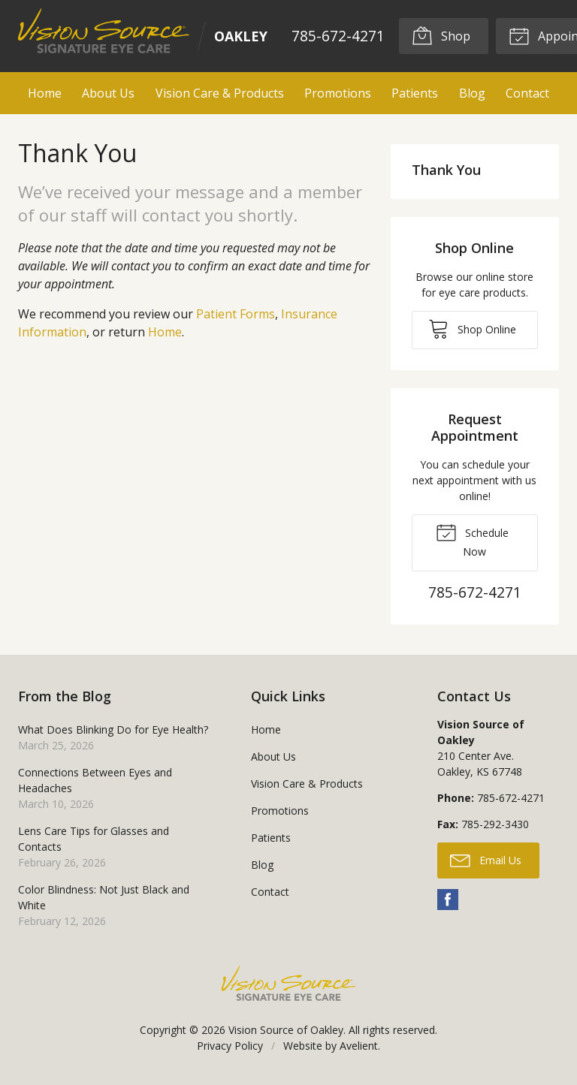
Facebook (447, 899)
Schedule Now (472, 540)
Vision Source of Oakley (285, 1030)
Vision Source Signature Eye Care (288, 983)
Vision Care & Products (220, 93)
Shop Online (472, 328)
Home (45, 93)
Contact (527, 93)
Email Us (485, 859)
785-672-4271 (338, 36)
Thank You (446, 170)
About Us (108, 93)
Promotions (337, 93)
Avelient (359, 1045)
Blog (472, 93)
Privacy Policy (230, 1045)
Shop (441, 35)
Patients (414, 93)
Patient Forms (235, 314)
